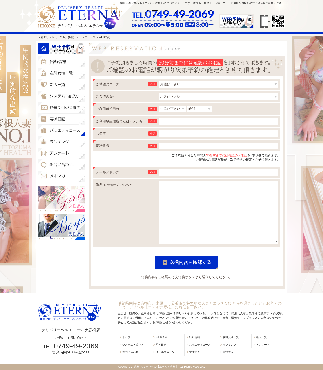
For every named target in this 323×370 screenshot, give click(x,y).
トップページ (87, 37)
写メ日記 (161, 344)
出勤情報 (194, 337)
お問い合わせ (130, 352)
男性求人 (228, 352)
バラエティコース (200, 344)
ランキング (229, 344)
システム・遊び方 (133, 344)
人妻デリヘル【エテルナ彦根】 (57, 37)
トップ (126, 337)
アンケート (263, 344)
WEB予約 (161, 337)
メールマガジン (165, 352)
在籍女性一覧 (231, 337)
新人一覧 (261, 337)
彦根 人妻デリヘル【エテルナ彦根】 (156, 366)
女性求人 (194, 352)
